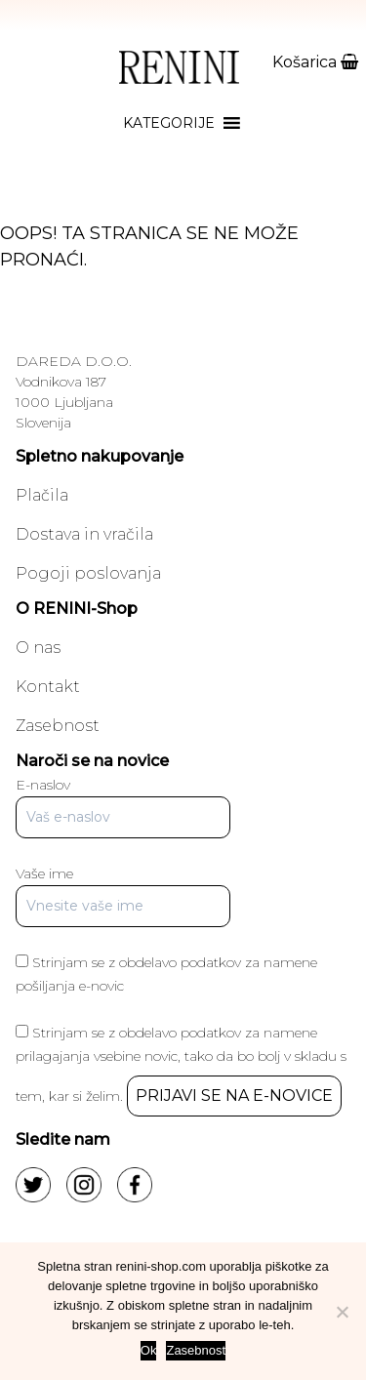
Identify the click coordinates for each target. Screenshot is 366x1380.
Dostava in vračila (84, 534)
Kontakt (48, 686)
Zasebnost (58, 725)
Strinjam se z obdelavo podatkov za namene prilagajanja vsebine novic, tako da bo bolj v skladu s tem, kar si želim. (181, 1064)
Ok (149, 1350)
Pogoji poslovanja (88, 573)
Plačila (42, 495)
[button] (169, 122)
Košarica (315, 62)
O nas (38, 647)
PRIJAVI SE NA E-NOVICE (234, 1095)
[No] (341, 1311)
